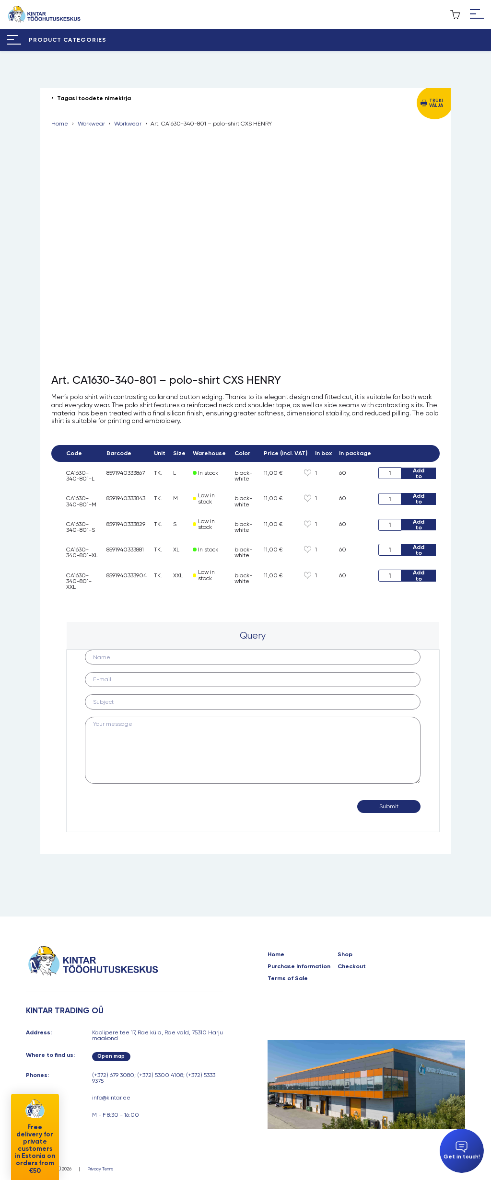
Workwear (91, 123)
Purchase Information (299, 966)
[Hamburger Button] (476, 14)
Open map (111, 1056)
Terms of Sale (288, 978)
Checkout (352, 966)
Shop (345, 954)
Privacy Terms (100, 1169)
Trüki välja (436, 102)
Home (59, 123)
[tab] (253, 635)
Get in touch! (462, 1150)
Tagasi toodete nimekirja (94, 98)
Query (253, 635)
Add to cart (418, 474)
